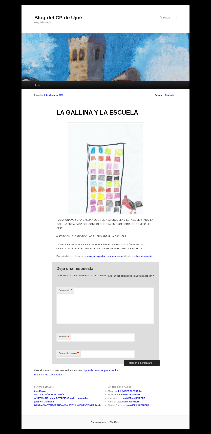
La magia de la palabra (95, 256)
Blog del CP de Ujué (58, 17)
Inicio (37, 85)
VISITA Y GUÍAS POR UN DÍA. (49, 394)
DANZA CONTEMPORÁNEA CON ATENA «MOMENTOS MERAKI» (67, 405)
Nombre (64, 336)
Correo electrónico (69, 353)
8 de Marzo (40, 391)
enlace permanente (143, 256)
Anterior (157, 95)
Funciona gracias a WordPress (105, 422)
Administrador (116, 256)
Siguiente (171, 95)
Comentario (65, 290)
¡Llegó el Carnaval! (44, 401)
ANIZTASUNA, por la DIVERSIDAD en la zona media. (61, 398)
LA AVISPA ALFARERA (130, 391)
